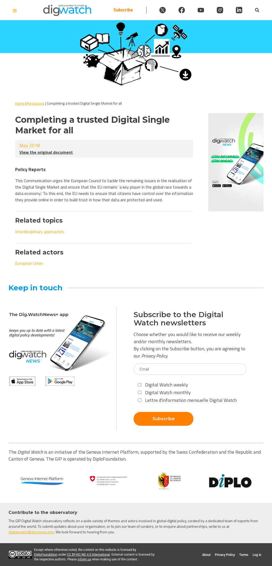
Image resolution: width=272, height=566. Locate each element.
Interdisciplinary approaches (39, 231)
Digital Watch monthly (164, 392)
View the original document (46, 152)
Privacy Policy (154, 355)
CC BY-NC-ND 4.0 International (88, 554)
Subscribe (123, 10)
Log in (257, 554)
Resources (35, 103)
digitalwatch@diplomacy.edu (31, 532)
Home (20, 103)
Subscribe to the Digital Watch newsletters (178, 318)
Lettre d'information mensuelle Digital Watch (187, 400)
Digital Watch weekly (163, 384)
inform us (84, 559)
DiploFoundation (45, 554)
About (206, 554)
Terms (243, 554)
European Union (29, 263)
